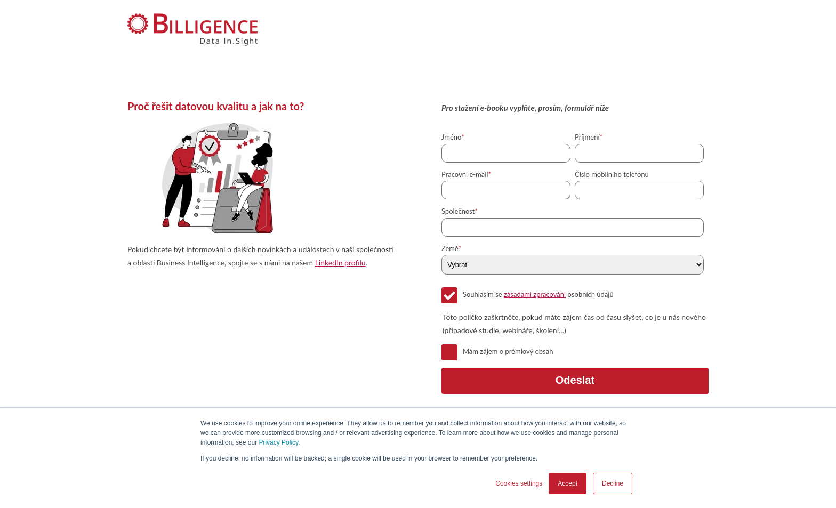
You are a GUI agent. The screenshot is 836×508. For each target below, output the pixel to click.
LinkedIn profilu (340, 262)
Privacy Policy (278, 442)
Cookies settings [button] (518, 483)
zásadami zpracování (535, 294)
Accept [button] (567, 483)
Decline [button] (612, 483)
